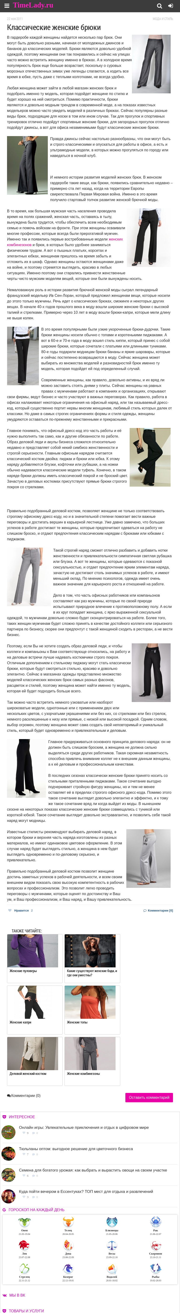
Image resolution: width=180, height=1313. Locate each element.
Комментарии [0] (158, 910)
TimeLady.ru (33, 5)
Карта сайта (140, 1294)
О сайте (103, 1288)
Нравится (20, 910)
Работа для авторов (145, 1288)
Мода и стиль (163, 18)
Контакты (105, 1294)
